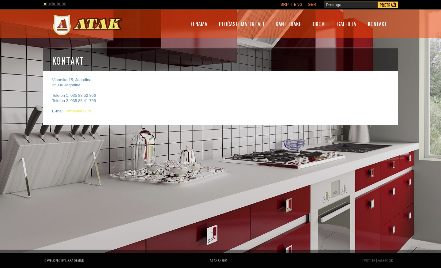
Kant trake (288, 24)
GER (311, 4)
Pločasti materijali (241, 24)
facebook (385, 260)
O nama (199, 24)
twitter (368, 260)
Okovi (319, 24)
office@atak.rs (78, 111)
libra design (74, 260)
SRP (285, 4)
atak (87, 26)
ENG (298, 4)
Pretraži (388, 5)
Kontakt (377, 24)
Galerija (346, 24)
